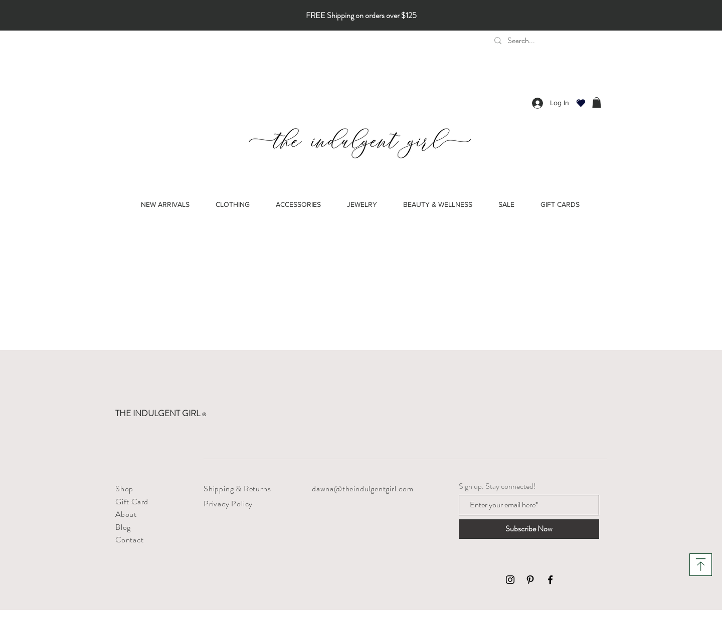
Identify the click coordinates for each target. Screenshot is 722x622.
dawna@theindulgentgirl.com (363, 488)
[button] (596, 102)
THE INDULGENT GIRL (160, 413)
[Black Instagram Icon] (510, 579)
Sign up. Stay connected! (497, 486)
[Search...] (564, 41)
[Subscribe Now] (529, 529)
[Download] (700, 564)
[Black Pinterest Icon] (530, 579)
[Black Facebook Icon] (550, 579)
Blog (123, 527)
